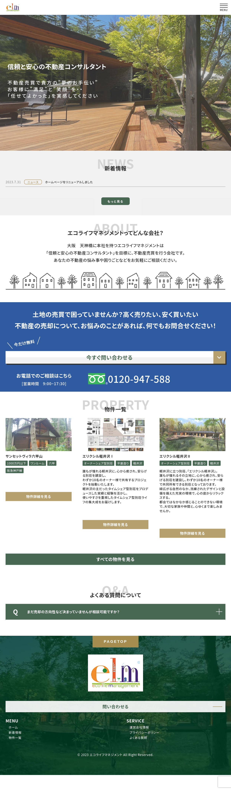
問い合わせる (115, 719)
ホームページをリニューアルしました (73, 167)
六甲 (56, 454)
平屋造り (126, 454)
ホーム (15, 741)
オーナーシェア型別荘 (100, 454)
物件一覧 (17, 754)
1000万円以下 (17, 454)
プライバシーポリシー (148, 748)
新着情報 (17, 748)
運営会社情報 (142, 741)
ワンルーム (40, 454)
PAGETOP (115, 656)
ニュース (34, 167)
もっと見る (115, 186)
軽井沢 (89, 462)
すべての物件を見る (115, 559)
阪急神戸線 (15, 462)
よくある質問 (141, 754)
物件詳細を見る (38, 488)
